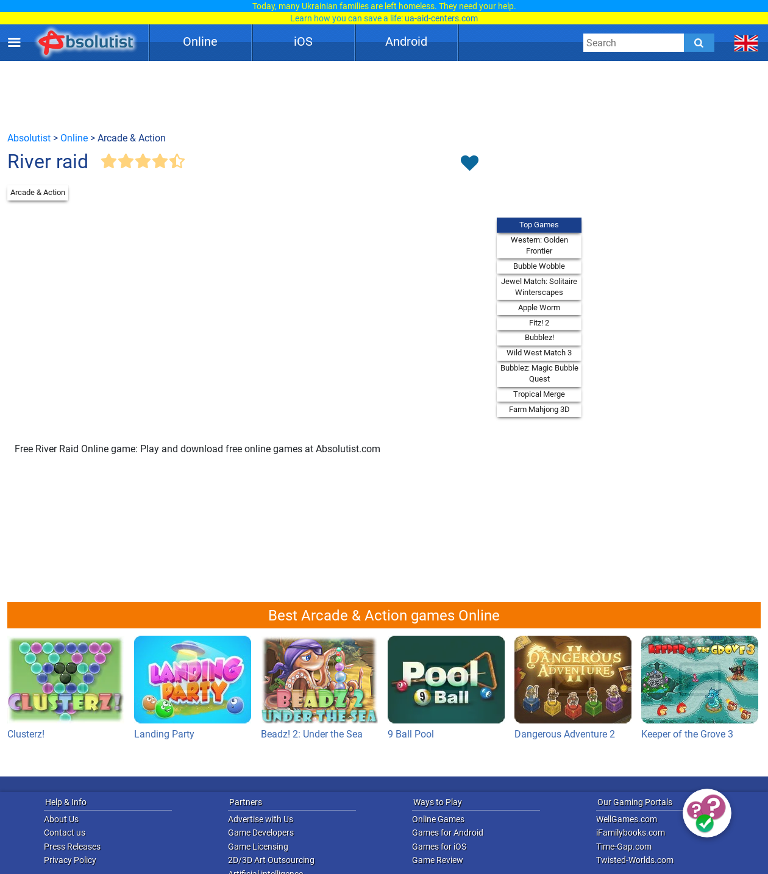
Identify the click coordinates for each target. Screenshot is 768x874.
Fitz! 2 (539, 322)
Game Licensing (258, 846)
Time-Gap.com (624, 846)
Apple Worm (539, 307)
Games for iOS (439, 846)
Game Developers (261, 832)
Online (200, 41)
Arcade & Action (37, 192)
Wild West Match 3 (539, 352)
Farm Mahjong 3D (539, 409)
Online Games (438, 819)
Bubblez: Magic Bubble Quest (539, 373)
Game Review (437, 860)
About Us (61, 819)
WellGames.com (626, 819)
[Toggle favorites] (469, 164)
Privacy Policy (70, 860)
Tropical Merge (539, 394)
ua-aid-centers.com (441, 18)
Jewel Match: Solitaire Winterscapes (539, 287)
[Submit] (699, 43)
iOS (303, 41)
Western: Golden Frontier (539, 245)
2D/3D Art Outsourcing (271, 860)
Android (406, 41)
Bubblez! (539, 337)
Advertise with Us (260, 819)
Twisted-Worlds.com (635, 860)
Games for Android (447, 832)
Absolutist (29, 138)
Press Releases (72, 846)
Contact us (64, 832)
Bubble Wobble (539, 266)
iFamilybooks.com (630, 832)
